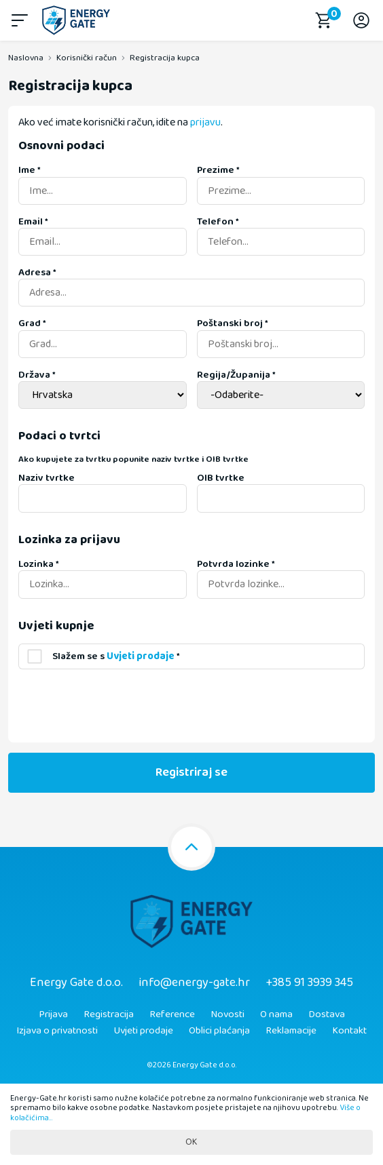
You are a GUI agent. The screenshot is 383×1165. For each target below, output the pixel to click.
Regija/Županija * (236, 375)
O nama (276, 1014)
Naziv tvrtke (46, 478)
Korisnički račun (86, 58)
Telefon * (218, 222)
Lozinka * (38, 564)
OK (191, 1141)
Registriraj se (191, 772)
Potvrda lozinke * (236, 564)
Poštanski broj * (232, 323)
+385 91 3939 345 (309, 982)
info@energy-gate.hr (194, 982)
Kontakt (349, 1031)
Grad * (32, 323)
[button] (22, 20)
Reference (172, 1014)
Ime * (29, 170)
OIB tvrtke (220, 478)
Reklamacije (291, 1031)
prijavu (205, 122)
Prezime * (218, 170)
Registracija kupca (165, 58)
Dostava (326, 1014)
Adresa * (37, 272)
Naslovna (25, 58)
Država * (37, 375)
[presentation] (121, 705)
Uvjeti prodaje (143, 1031)
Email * (33, 222)
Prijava (53, 1014)
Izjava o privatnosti (57, 1031)
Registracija (109, 1014)
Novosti (227, 1014)
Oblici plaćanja (219, 1031)
